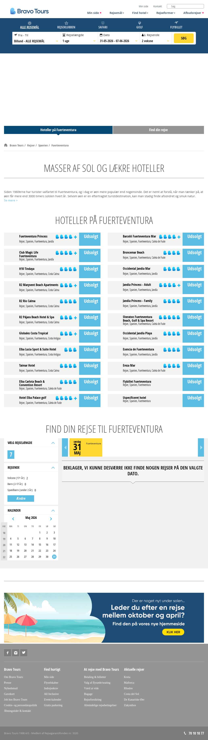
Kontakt (157, 6)
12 (18, 544)
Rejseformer (165, 13)
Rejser (31, 145)
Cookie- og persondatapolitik (20, 705)
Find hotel (140, 13)
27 (25, 557)
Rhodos (128, 688)
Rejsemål (117, 13)
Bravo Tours (17, 145)
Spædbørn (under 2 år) (20, 490)
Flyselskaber (51, 682)
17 (54, 544)
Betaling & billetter (95, 677)
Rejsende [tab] (31, 467)
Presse (7, 682)
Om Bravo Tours (13, 677)
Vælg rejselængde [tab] (31, 442)
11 (10, 544)
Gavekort (9, 693)
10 (54, 538)
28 (32, 557)
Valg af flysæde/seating (97, 682)
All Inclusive (51, 693)
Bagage (88, 693)
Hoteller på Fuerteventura (58, 129)
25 (10, 557)
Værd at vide (91, 688)
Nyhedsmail (11, 688)
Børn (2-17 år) (15, 484)
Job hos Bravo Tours (15, 699)
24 (54, 550)
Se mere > (11, 200)
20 (25, 550)
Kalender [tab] (31, 510)
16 (47, 544)
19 (18, 550)
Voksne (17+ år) (16, 478)
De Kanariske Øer (134, 699)
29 (40, 557)
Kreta (127, 677)
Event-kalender (52, 699)
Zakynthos (130, 705)
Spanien (43, 145)
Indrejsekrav (51, 688)
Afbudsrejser (193, 13)
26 (18, 557)
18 (10, 550)
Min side (94, 13)
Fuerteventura (60, 145)
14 (32, 544)
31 (54, 557)
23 (47, 550)
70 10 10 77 (196, 733)
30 (47, 557)
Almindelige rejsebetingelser (100, 705)
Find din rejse (158, 129)
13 (25, 544)
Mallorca (129, 682)
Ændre (20, 498)
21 (32, 550)
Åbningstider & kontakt (17, 710)
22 (40, 550)
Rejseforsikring (92, 699)
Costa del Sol (131, 693)
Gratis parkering (53, 705)
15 (40, 544)
